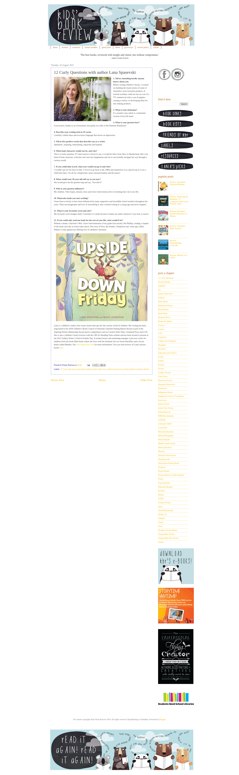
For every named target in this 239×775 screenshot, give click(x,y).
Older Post (146, 380)
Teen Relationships (165, 510)
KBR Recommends (166, 416)
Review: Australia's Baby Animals (178, 227)
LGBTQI (161, 420)
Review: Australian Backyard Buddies (177, 183)
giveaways (128, 47)
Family (161, 361)
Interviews (119, 369)
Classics (161, 325)
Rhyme (161, 495)
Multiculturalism (165, 447)
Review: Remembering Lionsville (175, 243)
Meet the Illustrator (166, 432)
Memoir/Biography (166, 436)
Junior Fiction (163, 404)
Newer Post (57, 380)
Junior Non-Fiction (165, 408)
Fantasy (161, 365)
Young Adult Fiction (166, 534)
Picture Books (143, 369)
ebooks (161, 542)
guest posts (106, 47)
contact (156, 47)
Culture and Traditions (167, 341)
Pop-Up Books (164, 483)
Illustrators (162, 388)
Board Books (163, 310)
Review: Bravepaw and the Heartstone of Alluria (178, 213)
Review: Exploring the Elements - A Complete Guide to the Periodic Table (179, 200)
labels (117, 47)
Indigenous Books (165, 392)
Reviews (161, 491)
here (61, 348)
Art (159, 290)
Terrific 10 (162, 514)
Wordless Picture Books (167, 530)
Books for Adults (165, 321)
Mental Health (164, 440)
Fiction (161, 369)
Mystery (161, 451)
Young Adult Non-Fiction (168, 538)
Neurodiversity (164, 459)
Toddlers (161, 518)
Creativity (162, 337)
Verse (160, 526)
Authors (110, 369)
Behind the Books (165, 306)
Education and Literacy (167, 353)
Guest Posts (163, 376)
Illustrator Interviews (166, 384)
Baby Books (163, 302)
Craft (160, 333)
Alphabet (161, 286)
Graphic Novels (164, 373)
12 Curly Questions (68, 369)
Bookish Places (164, 317)
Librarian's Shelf (164, 424)
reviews (65, 47)
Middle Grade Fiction (166, 443)
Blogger (162, 719)
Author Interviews (99, 369)
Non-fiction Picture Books (168, 463)
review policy (143, 47)
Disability (162, 345)
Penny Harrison (130, 369)
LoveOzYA (162, 428)
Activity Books (164, 282)
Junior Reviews (164, 412)
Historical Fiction (165, 380)
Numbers (161, 467)
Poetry (160, 479)
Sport (160, 507)
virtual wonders (91, 47)
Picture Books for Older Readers (171, 475)
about (55, 47)
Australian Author (84, 369)
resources (76, 47)
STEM (160, 499)
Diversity (162, 349)
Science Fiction (164, 503)
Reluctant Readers (165, 487)
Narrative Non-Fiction (167, 455)
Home (102, 380)
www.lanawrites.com (85, 344)
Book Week (162, 313)
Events (161, 357)
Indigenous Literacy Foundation (171, 396)
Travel (160, 522)
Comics (161, 329)
